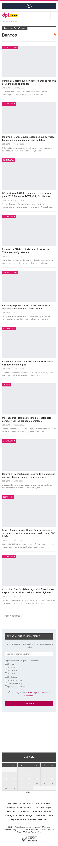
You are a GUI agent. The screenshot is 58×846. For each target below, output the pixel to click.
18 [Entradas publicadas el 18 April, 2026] (44, 779)
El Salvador (38, 808)
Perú (51, 815)
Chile (37, 804)
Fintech (6, 385)
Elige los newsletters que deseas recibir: (22, 660)
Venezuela (42, 819)
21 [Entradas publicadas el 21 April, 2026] (14, 783)
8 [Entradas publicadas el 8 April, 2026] (21, 774)
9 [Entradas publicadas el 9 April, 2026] (29, 774)
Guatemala (26, 811)
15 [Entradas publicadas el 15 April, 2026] (21, 779)
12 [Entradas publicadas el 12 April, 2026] (52, 774)
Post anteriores (11, 616)
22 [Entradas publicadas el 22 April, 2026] (21, 783)
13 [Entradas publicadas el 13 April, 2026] (6, 779)
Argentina (12, 804)
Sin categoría (9, 104)
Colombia (45, 804)
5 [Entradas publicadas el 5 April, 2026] (52, 769)
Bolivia (22, 804)
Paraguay (30, 815)
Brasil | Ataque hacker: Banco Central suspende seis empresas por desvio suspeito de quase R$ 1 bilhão (29, 533)
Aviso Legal (32, 692)
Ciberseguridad (10, 48)
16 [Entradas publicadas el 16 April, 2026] (29, 779)
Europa (16, 811)
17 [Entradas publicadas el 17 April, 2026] (37, 779)
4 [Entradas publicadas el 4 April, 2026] (44, 769)
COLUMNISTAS (8, 160)
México (47, 811)
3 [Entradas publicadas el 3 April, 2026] (36, 769)
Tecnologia (8, 497)
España (49, 808)
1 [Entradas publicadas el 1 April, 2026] (21, 769)
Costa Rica (10, 808)
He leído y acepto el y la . (29, 694)
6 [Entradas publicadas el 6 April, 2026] (6, 774)
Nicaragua (9, 815)
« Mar (28, 792)
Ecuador (28, 808)
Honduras (37, 811)
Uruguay (32, 819)
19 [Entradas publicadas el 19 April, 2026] (52, 779)
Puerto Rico (41, 815)
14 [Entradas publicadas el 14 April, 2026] (14, 779)
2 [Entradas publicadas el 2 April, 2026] (29, 769)
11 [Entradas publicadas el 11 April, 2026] (44, 774)
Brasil (30, 804)
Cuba (19, 808)
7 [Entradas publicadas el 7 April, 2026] (13, 774)
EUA (9, 811)
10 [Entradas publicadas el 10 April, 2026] (37, 774)
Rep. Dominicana (18, 819)
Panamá (20, 815)
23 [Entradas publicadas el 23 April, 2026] (29, 783)
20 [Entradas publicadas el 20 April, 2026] (6, 783)
